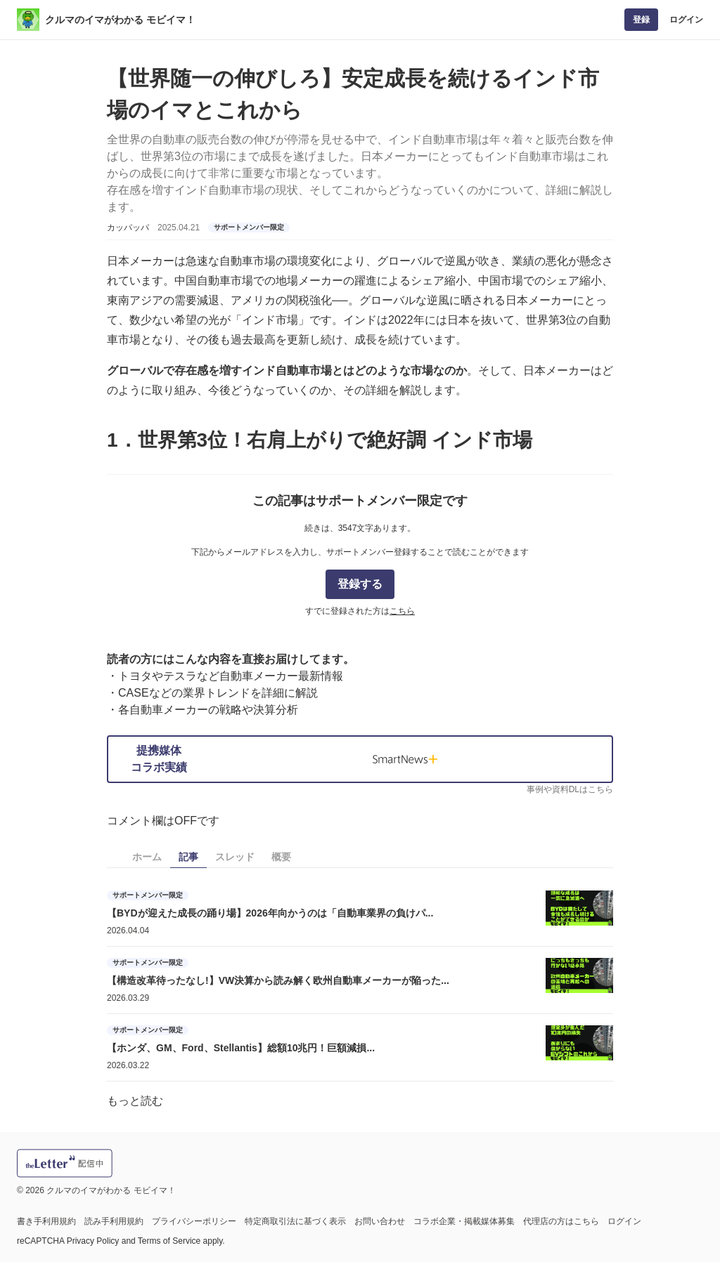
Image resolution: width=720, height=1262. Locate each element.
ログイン (686, 19)
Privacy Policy (93, 1241)
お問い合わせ (379, 1221)
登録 (641, 20)
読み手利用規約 (113, 1221)
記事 (188, 856)
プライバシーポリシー (194, 1221)
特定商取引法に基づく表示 (295, 1221)
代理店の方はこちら (561, 1221)
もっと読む (135, 1101)
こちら (402, 611)
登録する (360, 584)
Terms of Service (169, 1241)
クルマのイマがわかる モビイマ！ (120, 19)
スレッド (235, 856)
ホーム (147, 856)
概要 (281, 856)
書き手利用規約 (46, 1221)
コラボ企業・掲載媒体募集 (464, 1221)
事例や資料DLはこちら (570, 789)
